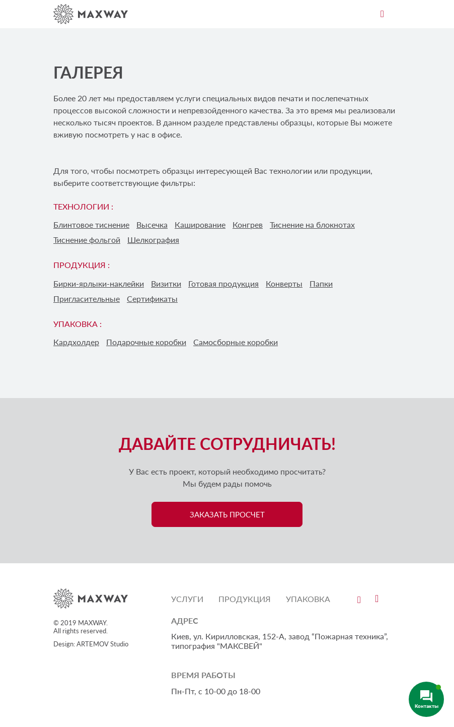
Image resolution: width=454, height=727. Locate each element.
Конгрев (248, 224)
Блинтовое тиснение (91, 224)
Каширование (200, 224)
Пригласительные (86, 298)
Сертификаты (152, 298)
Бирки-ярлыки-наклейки (98, 283)
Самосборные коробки (235, 342)
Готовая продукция (223, 283)
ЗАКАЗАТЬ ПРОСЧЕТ (227, 514)
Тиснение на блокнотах (312, 224)
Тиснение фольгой (86, 239)
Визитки (166, 283)
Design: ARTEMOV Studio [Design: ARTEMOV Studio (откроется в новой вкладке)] (90, 644)
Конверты (284, 283)
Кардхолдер (76, 342)
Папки (321, 283)
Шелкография (153, 239)
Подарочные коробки (146, 342)
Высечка (152, 224)
